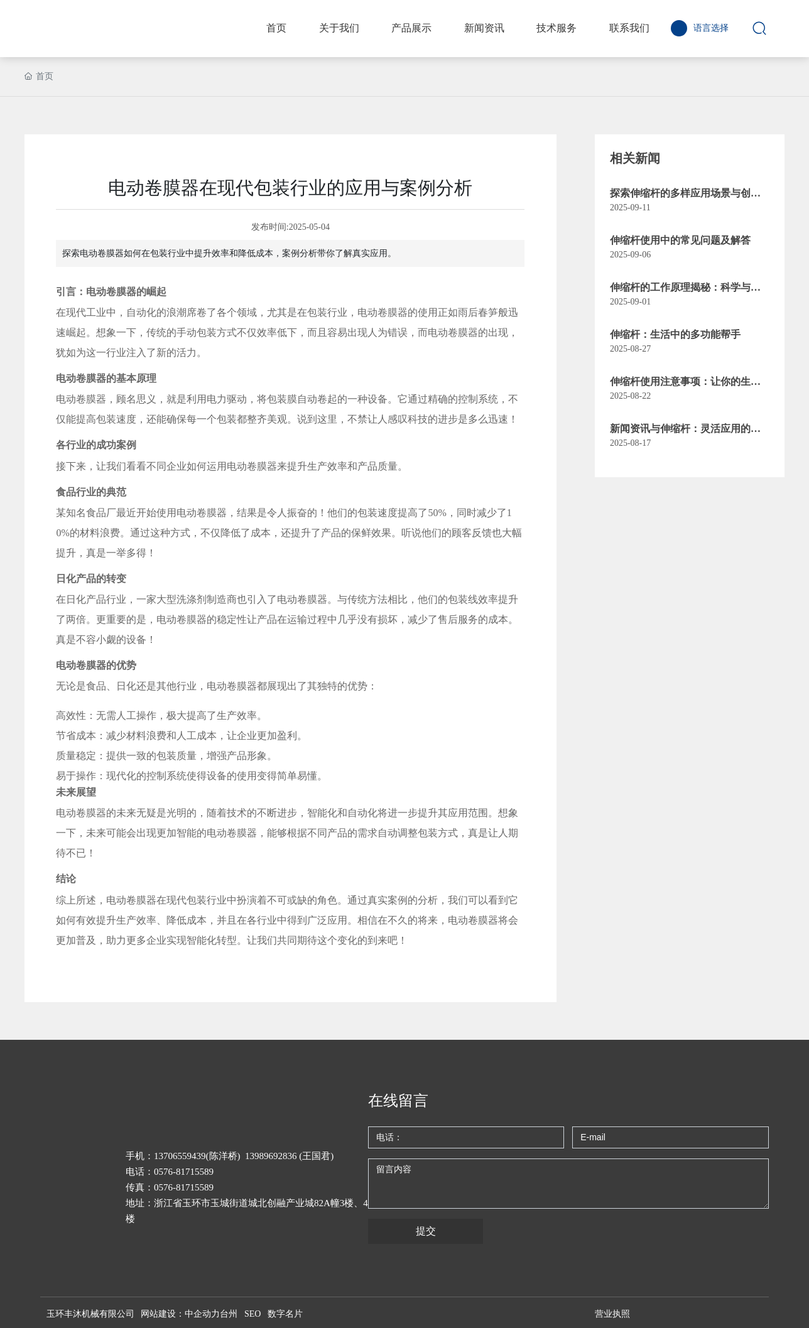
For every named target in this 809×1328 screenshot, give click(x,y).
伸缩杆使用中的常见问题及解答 (680, 240)
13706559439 (180, 1156)
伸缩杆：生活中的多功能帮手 (675, 334)
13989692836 (271, 1156)
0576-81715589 (184, 1172)
